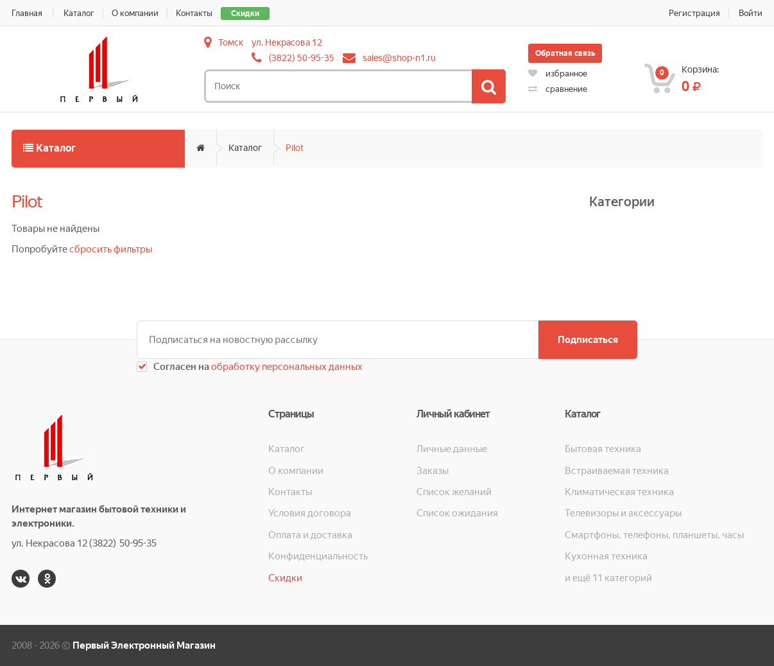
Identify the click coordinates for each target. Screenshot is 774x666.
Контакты (194, 13)
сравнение (557, 89)
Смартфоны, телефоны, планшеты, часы (654, 535)
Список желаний (454, 492)
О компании (135, 13)
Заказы (433, 471)
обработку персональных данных (286, 366)
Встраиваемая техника (617, 471)
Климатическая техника (619, 492)
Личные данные (452, 449)
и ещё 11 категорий (608, 578)
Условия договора (309, 513)
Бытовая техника (603, 449)
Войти (750, 13)
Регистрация (694, 13)
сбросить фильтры (110, 249)
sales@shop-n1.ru (399, 58)
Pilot (295, 148)
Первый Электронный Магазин (144, 645)
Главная (27, 13)
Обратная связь (565, 53)
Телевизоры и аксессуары (623, 513)
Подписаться (588, 340)
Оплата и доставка (310, 535)
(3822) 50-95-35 (301, 58)
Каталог (79, 13)
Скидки (245, 13)
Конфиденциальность (318, 556)
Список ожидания (457, 513)
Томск (230, 42)
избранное (557, 73)
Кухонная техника (606, 556)
